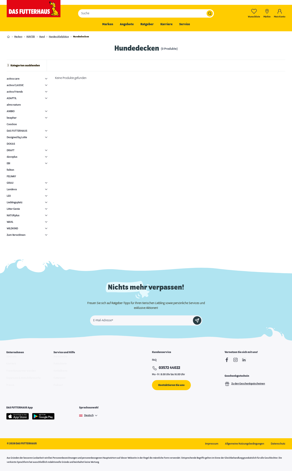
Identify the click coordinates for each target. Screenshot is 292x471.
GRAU (10, 182)
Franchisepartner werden (21, 374)
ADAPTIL (12, 98)
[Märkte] (267, 13)
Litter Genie (13, 208)
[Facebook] (227, 360)
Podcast (58, 389)
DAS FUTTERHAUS (17, 130)
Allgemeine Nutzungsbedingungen (244, 443)
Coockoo (12, 124)
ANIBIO (11, 111)
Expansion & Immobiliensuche (23, 381)
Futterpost (59, 381)
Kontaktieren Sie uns (171, 385)
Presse (10, 389)
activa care (13, 78)
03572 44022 (169, 368)
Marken (107, 24)
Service (184, 24)
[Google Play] (43, 416)
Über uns (11, 360)
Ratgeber (147, 24)
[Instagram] (235, 360)
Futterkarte (60, 367)
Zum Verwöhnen (16, 235)
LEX (9, 195)
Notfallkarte (60, 374)
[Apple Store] (17, 416)
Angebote (127, 24)
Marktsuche (60, 360)
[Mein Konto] (279, 13)
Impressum (211, 443)
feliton (10, 169)
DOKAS (11, 143)
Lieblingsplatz (14, 202)
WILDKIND (12, 228)
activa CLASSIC (15, 85)
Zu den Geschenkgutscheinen (245, 383)
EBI (8, 163)
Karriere (166, 24)
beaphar (12, 117)
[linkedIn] (244, 360)
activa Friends (15, 91)
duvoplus (12, 156)
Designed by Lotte (17, 137)
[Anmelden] (197, 320)
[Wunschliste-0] (254, 13)
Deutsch (89, 415)
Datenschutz (278, 443)
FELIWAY (11, 176)
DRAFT (10, 150)
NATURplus (13, 215)
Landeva (12, 189)
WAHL (10, 221)
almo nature (14, 104)
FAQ (154, 359)
